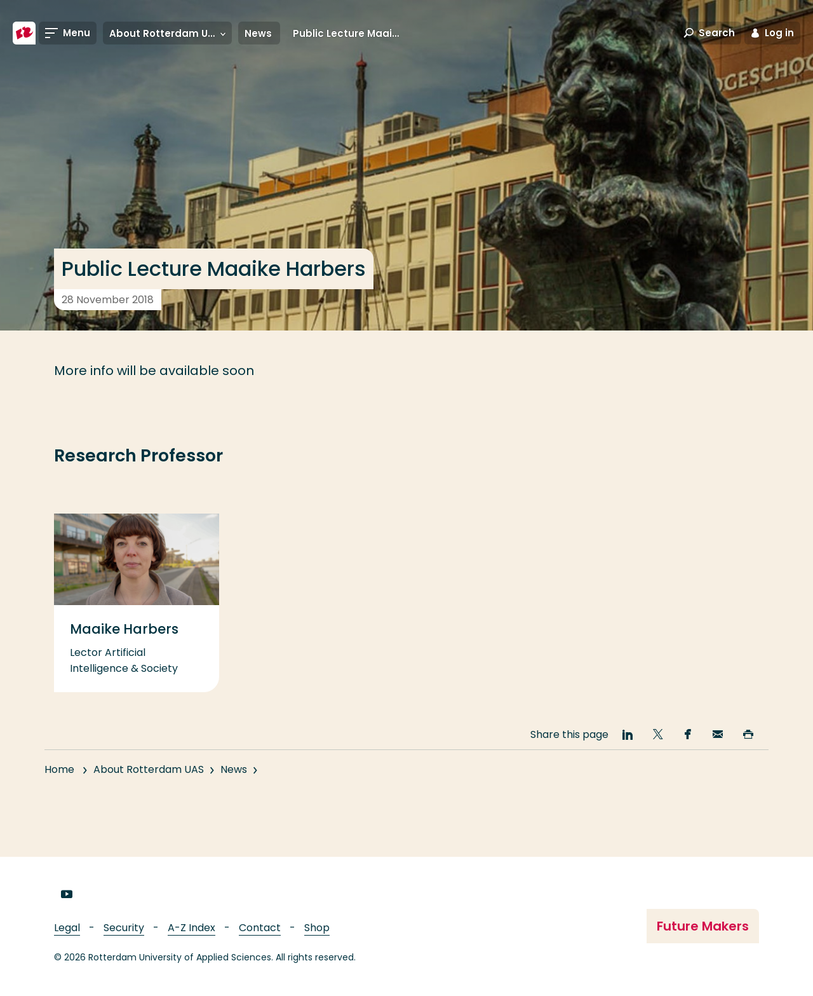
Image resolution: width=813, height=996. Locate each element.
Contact (260, 927)
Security (124, 927)
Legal (67, 927)
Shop (317, 927)
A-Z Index (191, 927)
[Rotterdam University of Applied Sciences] (24, 33)
